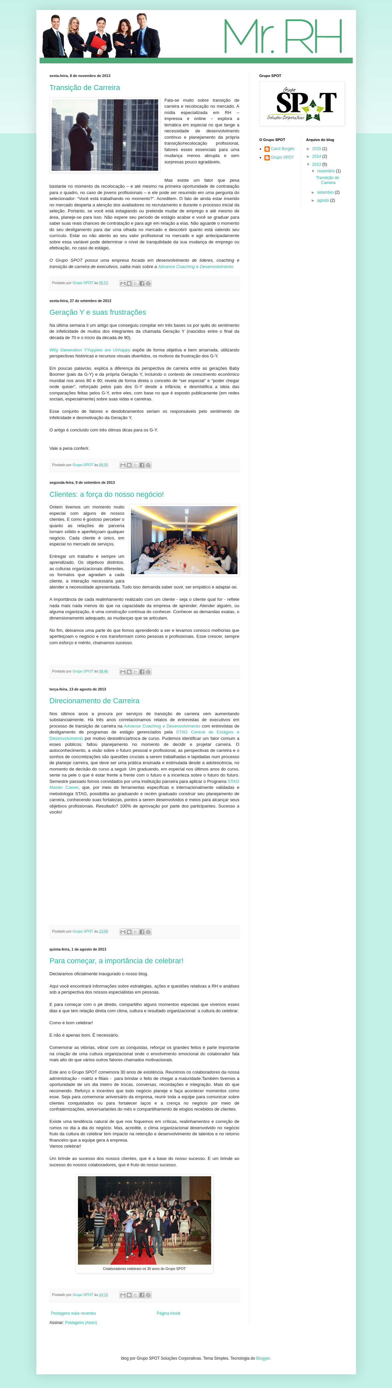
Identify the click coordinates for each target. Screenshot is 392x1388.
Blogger (263, 1358)
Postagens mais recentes (73, 1313)
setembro (326, 192)
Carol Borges (282, 148)
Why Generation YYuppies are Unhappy (90, 349)
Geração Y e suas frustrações (98, 312)
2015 (317, 148)
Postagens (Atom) (81, 1322)
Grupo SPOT (282, 157)
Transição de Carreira (85, 87)
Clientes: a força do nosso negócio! (107, 494)
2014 (317, 156)
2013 (317, 164)
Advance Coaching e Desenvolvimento (195, 266)
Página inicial (169, 1313)
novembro (326, 171)
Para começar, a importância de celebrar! (117, 961)
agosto (323, 200)
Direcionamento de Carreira (95, 701)
